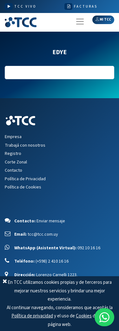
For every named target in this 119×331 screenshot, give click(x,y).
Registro (13, 153)
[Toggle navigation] (80, 22)
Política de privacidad (32, 316)
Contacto (13, 170)
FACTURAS (85, 6)
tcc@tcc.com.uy (43, 234)
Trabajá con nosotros (25, 145)
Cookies (84, 316)
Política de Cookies (23, 187)
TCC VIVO (25, 6)
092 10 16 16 (88, 248)
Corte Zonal (16, 162)
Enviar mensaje (50, 221)
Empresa (13, 137)
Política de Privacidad (25, 179)
